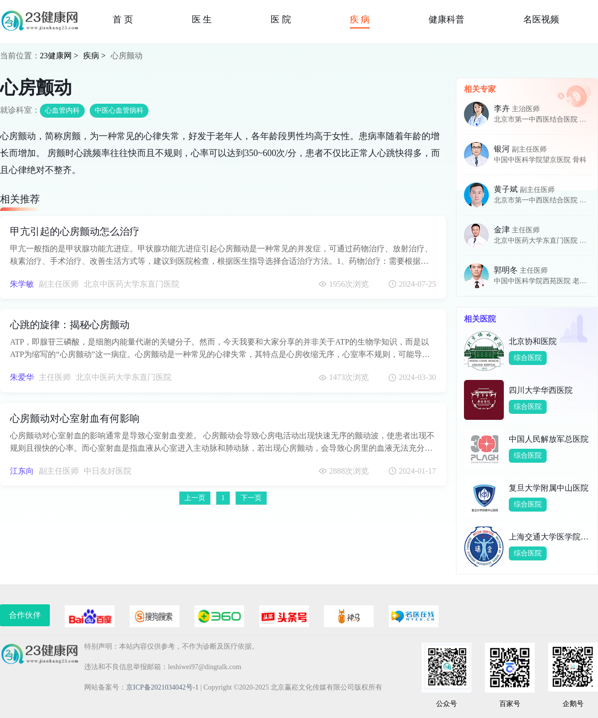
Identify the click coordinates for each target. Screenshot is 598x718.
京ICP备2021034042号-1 (162, 687)
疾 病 (360, 19)
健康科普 (446, 19)
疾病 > (94, 55)
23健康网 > (59, 55)
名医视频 (541, 19)
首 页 (123, 19)
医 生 (202, 19)
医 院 (281, 19)
